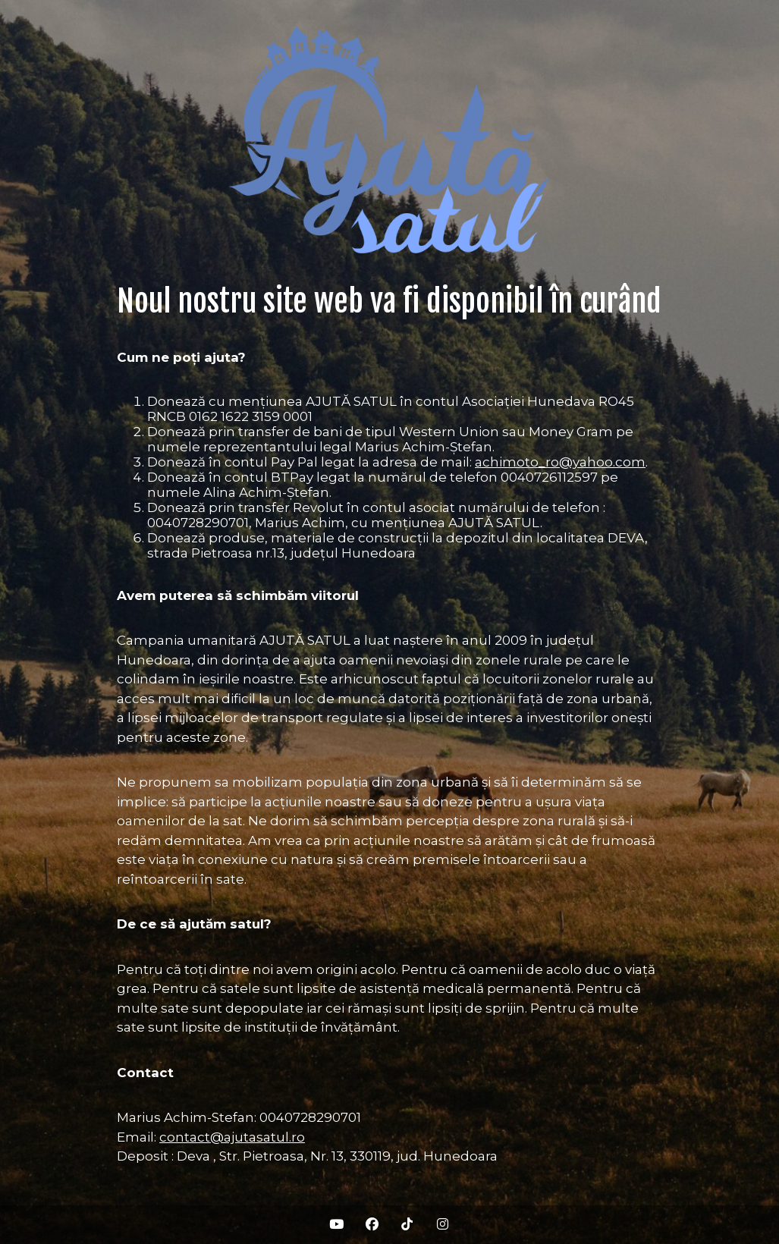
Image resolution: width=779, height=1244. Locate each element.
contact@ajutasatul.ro (232, 1137)
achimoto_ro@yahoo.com (560, 462)
